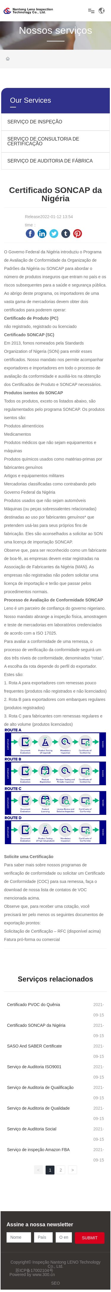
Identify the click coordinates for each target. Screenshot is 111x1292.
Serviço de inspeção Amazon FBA (38, 1149)
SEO (55, 1283)
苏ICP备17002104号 (34, 1270)
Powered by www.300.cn (32, 1274)
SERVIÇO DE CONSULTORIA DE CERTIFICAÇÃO (43, 141)
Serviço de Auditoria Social (32, 1129)
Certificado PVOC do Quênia (33, 1004)
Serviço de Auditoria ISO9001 (34, 1066)
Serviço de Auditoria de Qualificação (40, 1087)
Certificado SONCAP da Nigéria (36, 1025)
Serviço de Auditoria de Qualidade (38, 1108)
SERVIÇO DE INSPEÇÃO (34, 121)
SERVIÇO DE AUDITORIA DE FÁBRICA (50, 160)
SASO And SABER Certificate (34, 1046)
